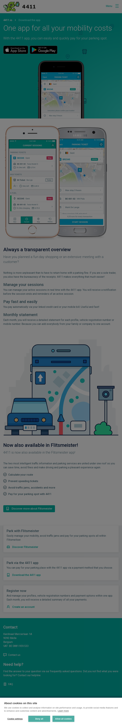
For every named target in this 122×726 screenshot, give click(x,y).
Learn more (63, 711)
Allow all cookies (63, 719)
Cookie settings (15, 719)
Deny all (39, 719)
